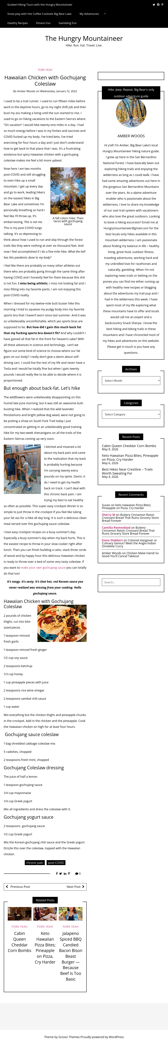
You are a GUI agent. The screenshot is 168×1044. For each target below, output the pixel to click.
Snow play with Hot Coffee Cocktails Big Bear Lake (39, 14)
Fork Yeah (45, 70)
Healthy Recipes (17, 23)
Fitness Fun (43, 23)
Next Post (74, 887)
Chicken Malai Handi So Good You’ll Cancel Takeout (130, 554)
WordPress (116, 1037)
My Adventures (89, 14)
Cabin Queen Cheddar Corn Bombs (19, 942)
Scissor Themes (69, 1037)
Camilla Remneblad (116, 527)
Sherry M (108, 515)
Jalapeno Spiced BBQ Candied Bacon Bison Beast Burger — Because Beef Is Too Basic (70, 956)
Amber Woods (26, 91)
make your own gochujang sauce (43, 567)
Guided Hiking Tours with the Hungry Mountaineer (39, 4)
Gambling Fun (68, 23)
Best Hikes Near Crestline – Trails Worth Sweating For (127, 471)
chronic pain (34, 863)
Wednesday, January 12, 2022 (58, 91)
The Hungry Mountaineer (84, 38)
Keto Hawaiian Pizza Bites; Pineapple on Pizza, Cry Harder (45, 948)
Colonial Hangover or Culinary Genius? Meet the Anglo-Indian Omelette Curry (129, 543)
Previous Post (20, 887)
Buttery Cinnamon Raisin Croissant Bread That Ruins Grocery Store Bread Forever (130, 518)
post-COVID (56, 863)
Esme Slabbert (112, 540)
